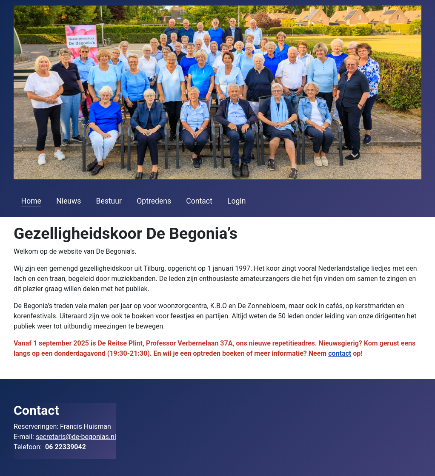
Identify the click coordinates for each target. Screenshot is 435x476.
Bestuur (109, 201)
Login (236, 201)
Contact (199, 201)
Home (31, 201)
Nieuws (68, 201)
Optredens (154, 201)
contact (339, 353)
